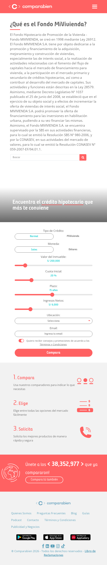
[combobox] (53, 321)
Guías (86, 513)
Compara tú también (44, 479)
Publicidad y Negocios (25, 527)
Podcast (16, 520)
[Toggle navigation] (94, 6)
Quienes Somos (21, 513)
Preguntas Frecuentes (51, 513)
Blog (74, 513)
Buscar (82, 157)
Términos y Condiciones (53, 344)
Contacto (33, 520)
